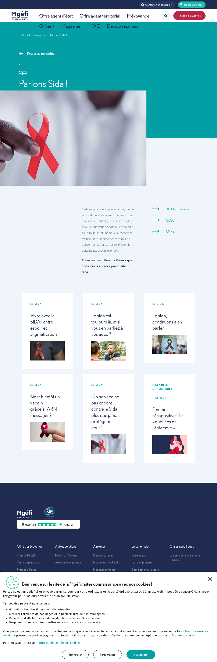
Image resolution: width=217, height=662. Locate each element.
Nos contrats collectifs (106, 562)
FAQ (95, 26)
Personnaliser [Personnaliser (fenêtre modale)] (107, 654)
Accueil (26, 35)
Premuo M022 (26, 555)
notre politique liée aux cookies (59, 643)
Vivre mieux (138, 555)
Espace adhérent (191, 4)
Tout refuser (75, 654)
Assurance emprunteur (69, 562)
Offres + (47, 26)
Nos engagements (104, 569)
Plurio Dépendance (28, 562)
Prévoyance (138, 16)
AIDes (170, 220)
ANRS (170, 231)
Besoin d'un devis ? (189, 15)
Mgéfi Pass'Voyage (66, 555)
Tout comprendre (141, 562)
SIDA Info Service (177, 209)
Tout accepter (141, 654)
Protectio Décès (26, 569)
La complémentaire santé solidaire (185, 557)
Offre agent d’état (56, 16)
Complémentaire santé (145, 569)
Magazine (73, 26)
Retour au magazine (36, 53)
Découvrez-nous (122, 26)
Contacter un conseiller (156, 4)
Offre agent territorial (99, 16)
